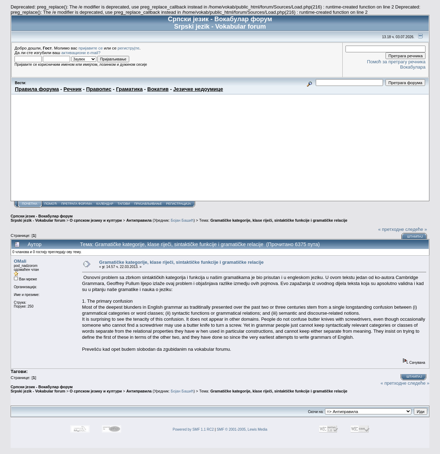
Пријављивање (148, 203)
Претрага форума (76, 203)
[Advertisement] (220, 147)
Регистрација (178, 203)
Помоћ (50, 203)
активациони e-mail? (80, 52)
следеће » (416, 229)
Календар (104, 203)
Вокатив (157, 89)
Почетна (29, 203)
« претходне (391, 229)
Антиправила (139, 220)
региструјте (128, 48)
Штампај (415, 236)
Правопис (98, 89)
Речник (72, 89)
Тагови (124, 203)
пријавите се (91, 48)
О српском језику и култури (96, 220)
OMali (20, 261)
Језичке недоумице (198, 89)
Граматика (129, 89)
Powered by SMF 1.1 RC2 (193, 429)
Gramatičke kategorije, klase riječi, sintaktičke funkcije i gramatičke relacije (278, 220)
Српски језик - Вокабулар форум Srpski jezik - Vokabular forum (42, 218)
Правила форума (37, 89)
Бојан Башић (182, 220)
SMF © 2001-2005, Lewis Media (242, 429)
